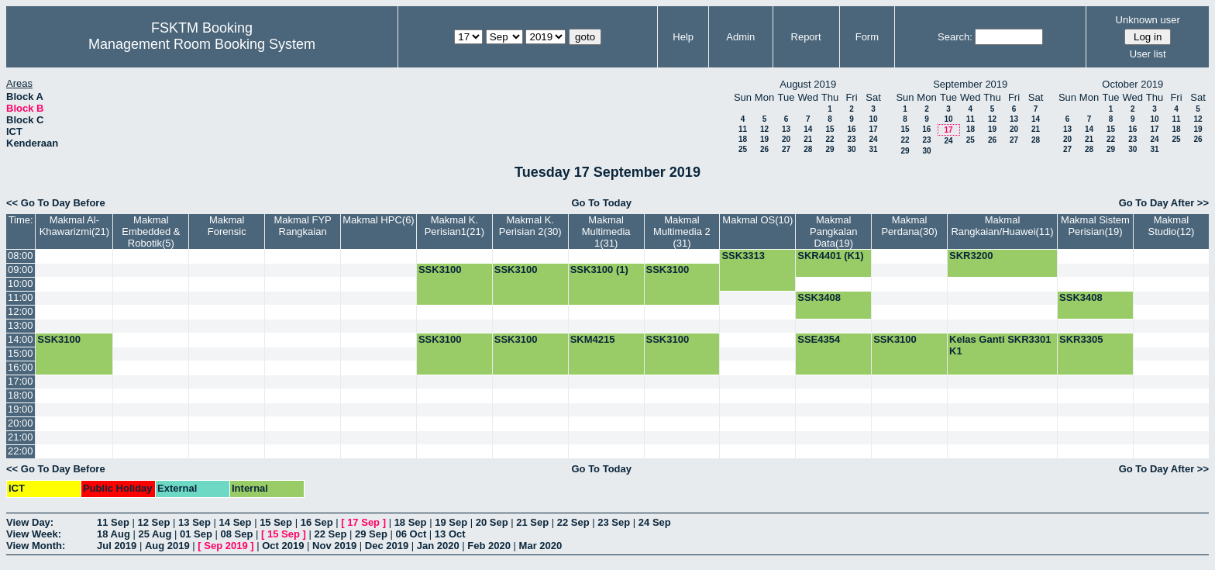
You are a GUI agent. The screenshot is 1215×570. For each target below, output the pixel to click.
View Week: (33, 534)
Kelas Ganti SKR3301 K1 (1000, 345)
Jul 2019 (116, 545)
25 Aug (154, 534)
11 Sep (113, 522)
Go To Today (601, 203)
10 (873, 119)
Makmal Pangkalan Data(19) (833, 231)
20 (786, 139)
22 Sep (573, 522)
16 (851, 129)
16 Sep (317, 522)
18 (742, 139)
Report (806, 37)
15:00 (20, 353)
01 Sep (196, 534)
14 (808, 129)
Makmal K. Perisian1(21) (454, 225)
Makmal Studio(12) (1171, 225)
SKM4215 (592, 339)
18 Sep (410, 522)
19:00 (20, 409)
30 (851, 149)
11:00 (20, 297)
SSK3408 (819, 297)
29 (829, 149)
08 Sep (236, 534)
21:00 (20, 437)
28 (808, 149)
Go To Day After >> (1164, 203)
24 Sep (654, 522)
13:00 (20, 325)
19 (764, 139)
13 (786, 129)
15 (829, 129)
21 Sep (532, 522)
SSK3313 (743, 255)
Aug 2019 (167, 545)
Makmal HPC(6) (378, 220)
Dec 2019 (386, 545)
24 (873, 139)
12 (764, 129)
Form (867, 37)
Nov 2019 (334, 545)
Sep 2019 (225, 545)
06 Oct (411, 534)
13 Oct (450, 534)
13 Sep (194, 522)
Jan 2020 (438, 545)
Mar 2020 (541, 545)
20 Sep (492, 522)
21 (808, 139)
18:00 (20, 395)
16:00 (20, 367)
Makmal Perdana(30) (909, 225)
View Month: (35, 545)
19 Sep (451, 522)
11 (742, 129)
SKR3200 (971, 255)
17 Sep (363, 522)
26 (764, 149)
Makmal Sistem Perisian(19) (1095, 225)
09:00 (20, 269)
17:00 (20, 381)
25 (742, 149)
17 (873, 129)
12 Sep (154, 522)
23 (851, 139)
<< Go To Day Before (55, 203)
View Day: (29, 522)
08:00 (20, 255)
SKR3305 (1081, 339)
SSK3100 (440, 269)
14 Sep (235, 522)
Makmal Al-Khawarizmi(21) (74, 225)
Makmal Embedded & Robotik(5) (151, 231)
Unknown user (1148, 20)
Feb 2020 (489, 545)
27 (786, 149)
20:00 (20, 423)
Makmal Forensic (227, 225)
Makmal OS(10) (757, 220)
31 (873, 149)
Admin (740, 37)
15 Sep (276, 522)
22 (829, 139)
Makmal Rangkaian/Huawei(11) (1002, 225)
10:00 (20, 283)
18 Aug (113, 534)
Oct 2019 (283, 545)
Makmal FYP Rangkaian (302, 225)
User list (1148, 54)
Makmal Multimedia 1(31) (606, 231)
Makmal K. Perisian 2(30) (530, 225)
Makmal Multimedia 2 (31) (682, 231)
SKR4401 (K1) (830, 255)
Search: (955, 37)
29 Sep (371, 534)
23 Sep (613, 522)
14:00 (20, 339)
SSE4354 (818, 339)
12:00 (20, 311)
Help (683, 37)
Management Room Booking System (201, 44)
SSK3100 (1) (599, 269)
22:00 (20, 451)
